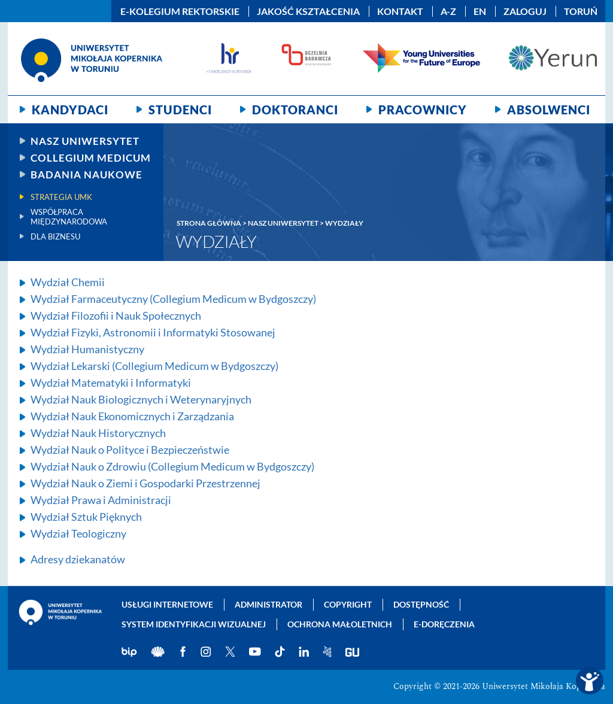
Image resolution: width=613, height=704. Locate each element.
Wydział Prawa (101, 499)
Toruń (580, 11)
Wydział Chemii (68, 282)
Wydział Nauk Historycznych (98, 432)
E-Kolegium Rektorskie (179, 11)
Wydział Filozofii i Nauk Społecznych (116, 315)
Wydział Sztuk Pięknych (86, 516)
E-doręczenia (444, 624)
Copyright (348, 604)
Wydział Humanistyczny (87, 349)
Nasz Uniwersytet (283, 223)
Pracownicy (422, 109)
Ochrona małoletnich (339, 624)
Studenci (180, 109)
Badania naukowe (86, 174)
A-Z (448, 11)
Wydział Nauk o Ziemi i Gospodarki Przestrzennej (145, 483)
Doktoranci (295, 109)
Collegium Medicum (91, 157)
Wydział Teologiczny (78, 533)
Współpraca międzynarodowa (69, 216)
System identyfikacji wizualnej (194, 624)
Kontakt (400, 11)
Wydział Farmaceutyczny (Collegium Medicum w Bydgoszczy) (173, 298)
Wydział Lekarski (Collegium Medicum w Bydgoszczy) (154, 365)
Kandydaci (70, 109)
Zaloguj (525, 11)
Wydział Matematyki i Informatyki (111, 382)
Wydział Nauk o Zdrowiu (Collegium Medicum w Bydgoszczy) (172, 466)
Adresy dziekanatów (78, 559)
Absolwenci (548, 109)
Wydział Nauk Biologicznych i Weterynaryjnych (141, 399)
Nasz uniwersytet (85, 141)
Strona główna (209, 223)
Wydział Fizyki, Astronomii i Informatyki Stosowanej (153, 332)
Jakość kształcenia (308, 11)
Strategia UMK (61, 197)
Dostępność (421, 604)
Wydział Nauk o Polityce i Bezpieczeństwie (130, 449)
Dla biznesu (55, 236)
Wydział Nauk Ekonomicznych (132, 416)
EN (480, 11)
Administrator (268, 604)
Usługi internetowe (167, 604)
